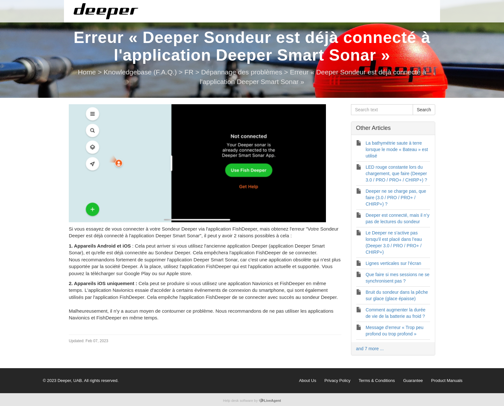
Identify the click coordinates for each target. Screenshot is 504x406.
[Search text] (382, 109)
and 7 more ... (370, 348)
